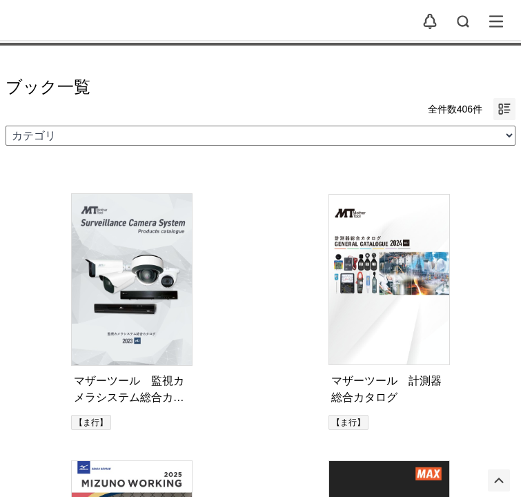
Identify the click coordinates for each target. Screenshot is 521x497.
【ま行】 (91, 422)
